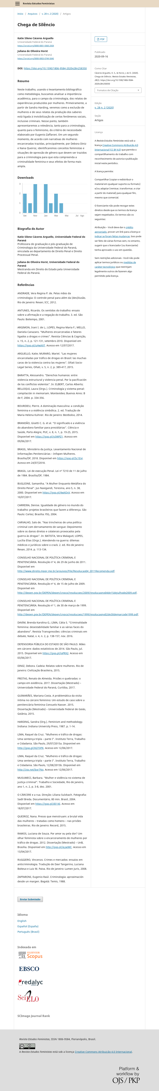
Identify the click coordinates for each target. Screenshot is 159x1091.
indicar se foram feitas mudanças (112, 236)
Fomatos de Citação (107, 90)
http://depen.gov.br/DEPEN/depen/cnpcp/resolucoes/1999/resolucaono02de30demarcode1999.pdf (77, 614)
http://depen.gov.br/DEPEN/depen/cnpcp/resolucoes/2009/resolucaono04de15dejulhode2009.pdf (77, 592)
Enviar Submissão (30, 899)
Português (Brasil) (28, 931)
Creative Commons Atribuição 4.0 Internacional (103, 1051)
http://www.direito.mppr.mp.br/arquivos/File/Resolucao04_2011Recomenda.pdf (65, 571)
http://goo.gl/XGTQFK (30, 748)
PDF (102, 39)
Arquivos (32, 13)
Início (20, 13)
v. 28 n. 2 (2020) (50, 13)
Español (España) (27, 926)
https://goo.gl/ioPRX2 (56, 653)
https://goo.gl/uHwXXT (31, 345)
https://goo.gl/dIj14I (47, 803)
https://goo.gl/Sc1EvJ (70, 458)
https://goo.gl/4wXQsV (56, 492)
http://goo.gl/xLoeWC (59, 847)
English (21, 921)
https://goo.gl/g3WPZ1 (49, 436)
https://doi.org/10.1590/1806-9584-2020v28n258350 (55, 68)
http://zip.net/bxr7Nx (30, 769)
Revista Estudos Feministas (38, 3)
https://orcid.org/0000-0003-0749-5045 (35, 58)
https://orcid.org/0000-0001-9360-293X (35, 45)
